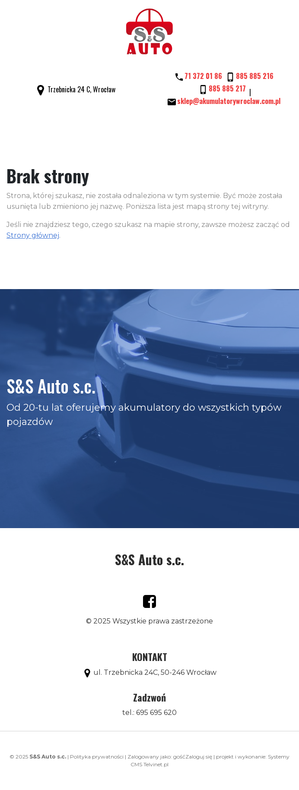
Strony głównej (32, 235)
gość (179, 756)
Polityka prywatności (97, 756)
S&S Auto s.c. (149, 559)
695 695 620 (156, 712)
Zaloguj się (198, 756)
